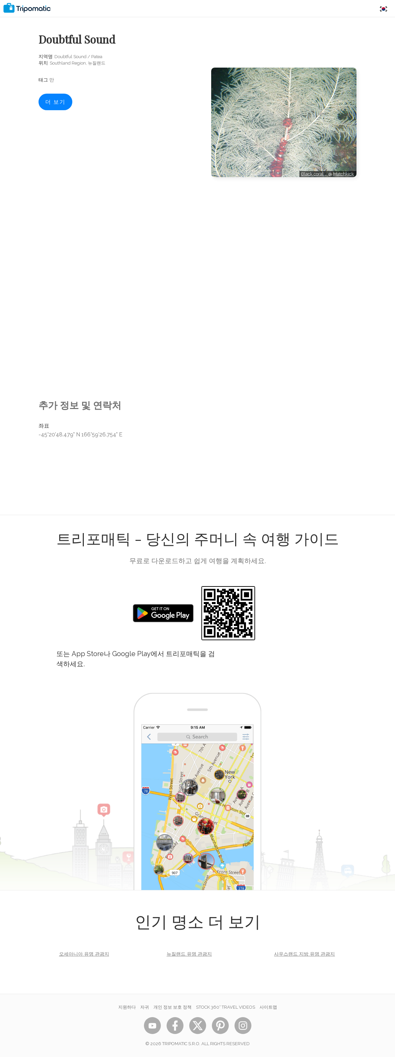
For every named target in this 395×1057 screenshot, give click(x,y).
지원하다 (127, 1007)
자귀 (144, 1007)
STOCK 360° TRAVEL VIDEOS (225, 1007)
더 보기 (55, 102)
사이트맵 (268, 1007)
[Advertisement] (284, 207)
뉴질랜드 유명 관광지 (189, 954)
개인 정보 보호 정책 (172, 1007)
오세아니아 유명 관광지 (84, 954)
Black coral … (314, 173)
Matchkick (343, 173)
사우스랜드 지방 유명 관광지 (304, 954)
